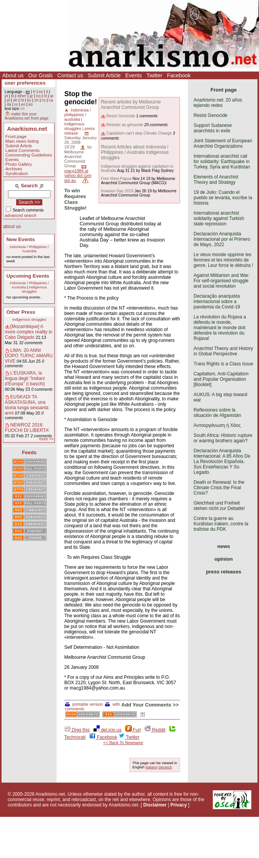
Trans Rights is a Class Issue (223, 364)
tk (12, 96)
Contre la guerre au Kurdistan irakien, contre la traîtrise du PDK (221, 524)
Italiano (151, 767)
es (41, 92)
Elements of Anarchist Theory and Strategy (216, 179)
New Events (21, 239)
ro (16, 104)
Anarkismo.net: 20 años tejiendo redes (218, 102)
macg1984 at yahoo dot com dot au (78, 175)
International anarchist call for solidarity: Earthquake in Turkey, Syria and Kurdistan (222, 161)
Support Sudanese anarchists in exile (213, 128)
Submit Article (104, 75)
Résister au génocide (124, 125)
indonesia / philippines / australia (77, 115)
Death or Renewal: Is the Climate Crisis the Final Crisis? (219, 488)
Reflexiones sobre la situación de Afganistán (217, 412)
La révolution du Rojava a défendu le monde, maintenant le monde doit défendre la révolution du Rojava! (220, 327)
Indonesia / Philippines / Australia (29, 249)
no (38, 96)
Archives (13, 169)
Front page (16, 136)
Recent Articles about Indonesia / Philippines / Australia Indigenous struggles (135, 152)
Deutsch (165, 767)
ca (51, 100)
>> (22, 109)
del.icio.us (108, 730)
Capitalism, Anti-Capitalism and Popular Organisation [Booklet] (221, 379)
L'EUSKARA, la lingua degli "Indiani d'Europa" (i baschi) (25, 378)
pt (6, 96)
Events (133, 75)
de (15, 100)
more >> (46, 439)
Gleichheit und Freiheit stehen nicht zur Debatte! (219, 505)
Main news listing (22, 141)
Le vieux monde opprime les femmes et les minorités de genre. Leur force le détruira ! (223, 260)
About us (12, 75)
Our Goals (40, 75)
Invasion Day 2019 (117, 191)
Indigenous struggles (34, 289)
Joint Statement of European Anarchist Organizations (223, 143)
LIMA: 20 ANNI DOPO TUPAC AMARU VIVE (29, 356)
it (47, 92)
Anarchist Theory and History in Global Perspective (223, 351)
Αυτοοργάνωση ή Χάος (217, 425)
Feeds (29, 452)
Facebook (178, 75)
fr (34, 92)
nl (45, 96)
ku (29, 100)
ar (51, 96)
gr (31, 96)
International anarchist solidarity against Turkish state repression (219, 218)
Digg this (77, 730)
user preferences (25, 83)
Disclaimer (155, 805)
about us (12, 226)
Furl (133, 730)
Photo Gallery (18, 164)
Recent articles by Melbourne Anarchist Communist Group (130, 104)
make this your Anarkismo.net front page (26, 116)
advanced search (21, 215)
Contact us (70, 75)
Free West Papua (116, 179)
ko (30, 104)
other (21, 96)
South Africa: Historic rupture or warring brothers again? (223, 438)
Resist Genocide (120, 116)
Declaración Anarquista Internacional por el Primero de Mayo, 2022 (222, 239)
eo (23, 104)
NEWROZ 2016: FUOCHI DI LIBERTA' (27, 427)
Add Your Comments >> (150, 705)
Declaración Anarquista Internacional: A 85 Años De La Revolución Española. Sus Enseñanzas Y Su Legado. (222, 461)
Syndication (16, 173)
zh (36, 100)
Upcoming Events (28, 276)
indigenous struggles (74, 126)
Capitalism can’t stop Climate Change (139, 133)
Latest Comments (22, 150)
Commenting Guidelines (28, 155)
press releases (223, 572)
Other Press (21, 312)
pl (8, 100)
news (223, 546)
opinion (223, 559)
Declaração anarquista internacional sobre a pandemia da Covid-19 (217, 301)
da (9, 104)
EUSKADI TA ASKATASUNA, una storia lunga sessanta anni (26, 405)
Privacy (178, 805)
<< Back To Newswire (123, 742)
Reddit (155, 730)
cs (43, 100)
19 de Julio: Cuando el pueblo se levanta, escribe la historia (223, 198)
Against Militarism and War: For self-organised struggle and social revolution (222, 281)
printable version (84, 704)
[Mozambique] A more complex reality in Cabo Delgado (28, 332)
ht (22, 100)
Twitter (154, 75)
